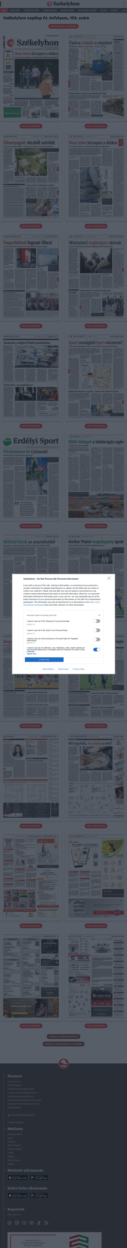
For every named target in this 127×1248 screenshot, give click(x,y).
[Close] (109, 579)
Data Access (63, 669)
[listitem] (63, 615)
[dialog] (63, 624)
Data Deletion (48, 669)
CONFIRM (44, 660)
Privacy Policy (78, 669)
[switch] (96, 621)
